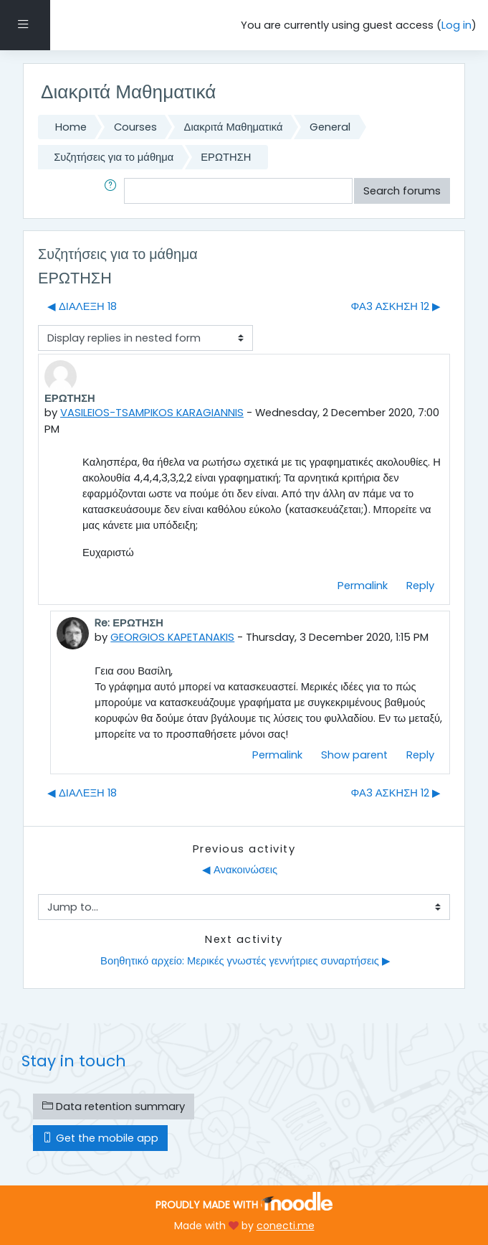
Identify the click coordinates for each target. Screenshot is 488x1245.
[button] (113, 191)
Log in (456, 25)
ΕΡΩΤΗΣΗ (226, 157)
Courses (135, 127)
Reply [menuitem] (420, 585)
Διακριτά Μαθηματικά (233, 127)
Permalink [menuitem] (363, 585)
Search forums (402, 191)
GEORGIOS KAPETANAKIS (172, 637)
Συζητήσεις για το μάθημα (113, 157)
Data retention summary (113, 1106)
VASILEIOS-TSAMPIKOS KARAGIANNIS (152, 412)
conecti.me (286, 1225)
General (330, 127)
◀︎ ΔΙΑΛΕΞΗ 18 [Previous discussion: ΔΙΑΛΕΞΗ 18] (82, 306)
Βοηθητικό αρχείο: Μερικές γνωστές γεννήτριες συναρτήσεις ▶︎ (244, 961)
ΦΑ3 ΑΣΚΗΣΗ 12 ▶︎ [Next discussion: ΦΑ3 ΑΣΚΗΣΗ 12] (396, 306)
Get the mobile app (100, 1138)
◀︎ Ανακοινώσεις (239, 870)
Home (71, 127)
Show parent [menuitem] (354, 755)
